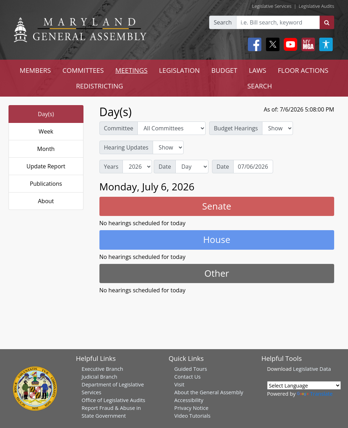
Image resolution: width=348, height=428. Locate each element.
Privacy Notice (191, 407)
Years (111, 166)
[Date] (253, 166)
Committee (119, 128)
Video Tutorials (192, 415)
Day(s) (46, 114)
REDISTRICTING (99, 85)
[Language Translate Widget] (304, 385)
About (46, 201)
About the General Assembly (208, 392)
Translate (314, 393)
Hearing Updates (126, 147)
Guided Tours (190, 368)
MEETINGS (131, 70)
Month (46, 149)
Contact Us (187, 376)
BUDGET (224, 70)
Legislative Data (312, 368)
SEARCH (260, 85)
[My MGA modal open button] (307, 44)
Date (164, 166)
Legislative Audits (316, 6)
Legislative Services (272, 6)
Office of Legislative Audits (113, 399)
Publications (46, 184)
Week (46, 131)
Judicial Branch (100, 376)
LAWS (257, 70)
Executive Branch (102, 368)
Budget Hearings (236, 128)
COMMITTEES (83, 70)
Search (223, 22)
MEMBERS (35, 70)
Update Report (46, 166)
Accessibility (188, 399)
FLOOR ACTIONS (303, 70)
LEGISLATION (179, 70)
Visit (179, 384)
